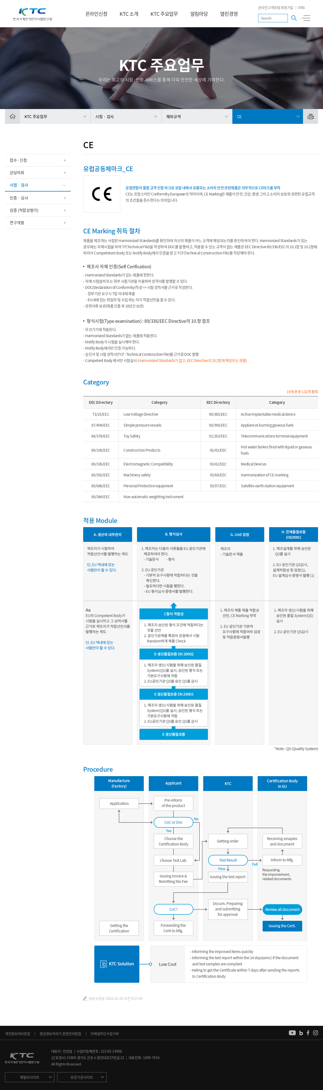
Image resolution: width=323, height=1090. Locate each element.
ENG (301, 7)
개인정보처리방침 (17, 1033)
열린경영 (229, 13)
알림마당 (199, 13)
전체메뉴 (306, 18)
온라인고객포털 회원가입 (275, 7)
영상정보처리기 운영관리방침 (60, 1033)
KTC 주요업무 (164, 13)
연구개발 (17, 222)
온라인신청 (96, 13)
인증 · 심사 (19, 198)
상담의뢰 (17, 172)
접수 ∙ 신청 (18, 160)
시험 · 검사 (19, 185)
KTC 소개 (129, 13)
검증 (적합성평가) (24, 210)
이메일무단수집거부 (105, 1033)
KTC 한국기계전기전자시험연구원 (32, 14)
